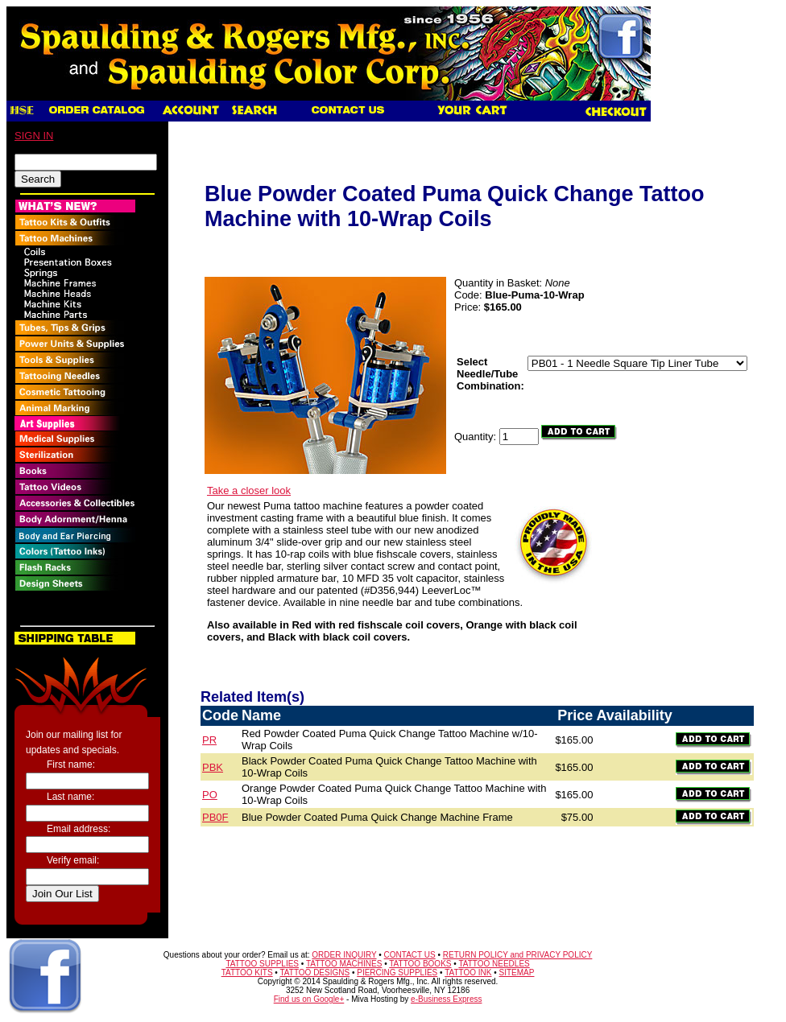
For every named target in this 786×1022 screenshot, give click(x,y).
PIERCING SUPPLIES (397, 972)
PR (209, 740)
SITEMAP (517, 972)
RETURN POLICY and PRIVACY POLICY (518, 954)
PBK (212, 767)
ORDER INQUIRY (344, 954)
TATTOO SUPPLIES (262, 963)
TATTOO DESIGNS (314, 972)
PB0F (215, 817)
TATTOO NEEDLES (493, 963)
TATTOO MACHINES (344, 963)
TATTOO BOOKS (420, 963)
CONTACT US (410, 954)
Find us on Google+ (309, 999)
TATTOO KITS (247, 972)
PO (209, 795)
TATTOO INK (468, 972)
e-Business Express (446, 999)
